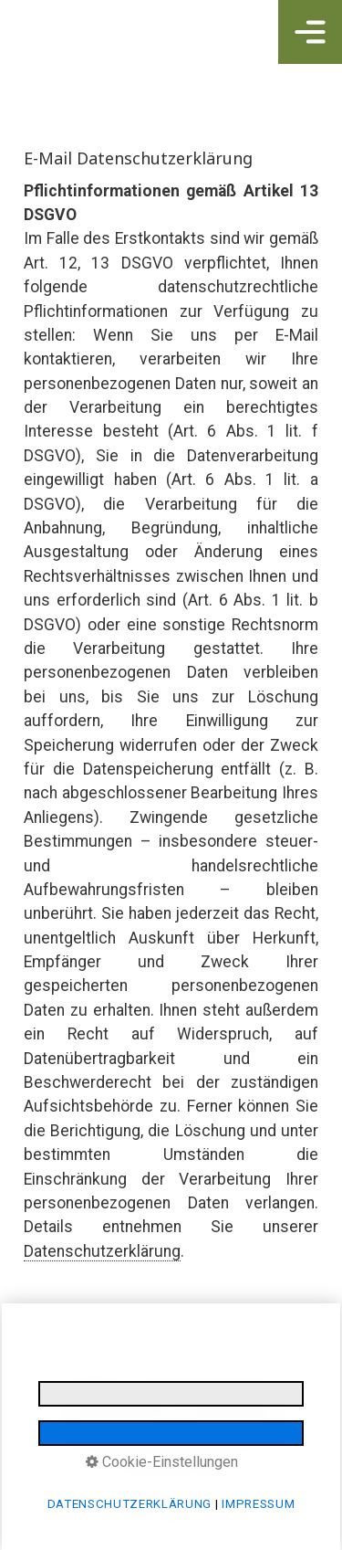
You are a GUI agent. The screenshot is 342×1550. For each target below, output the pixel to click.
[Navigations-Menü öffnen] (310, 32)
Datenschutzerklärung (102, 1251)
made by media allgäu (230, 1435)
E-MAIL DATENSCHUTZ (127, 1413)
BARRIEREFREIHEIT (107, 1435)
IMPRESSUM (95, 1392)
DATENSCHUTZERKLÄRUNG (207, 1392)
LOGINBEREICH (239, 1413)
